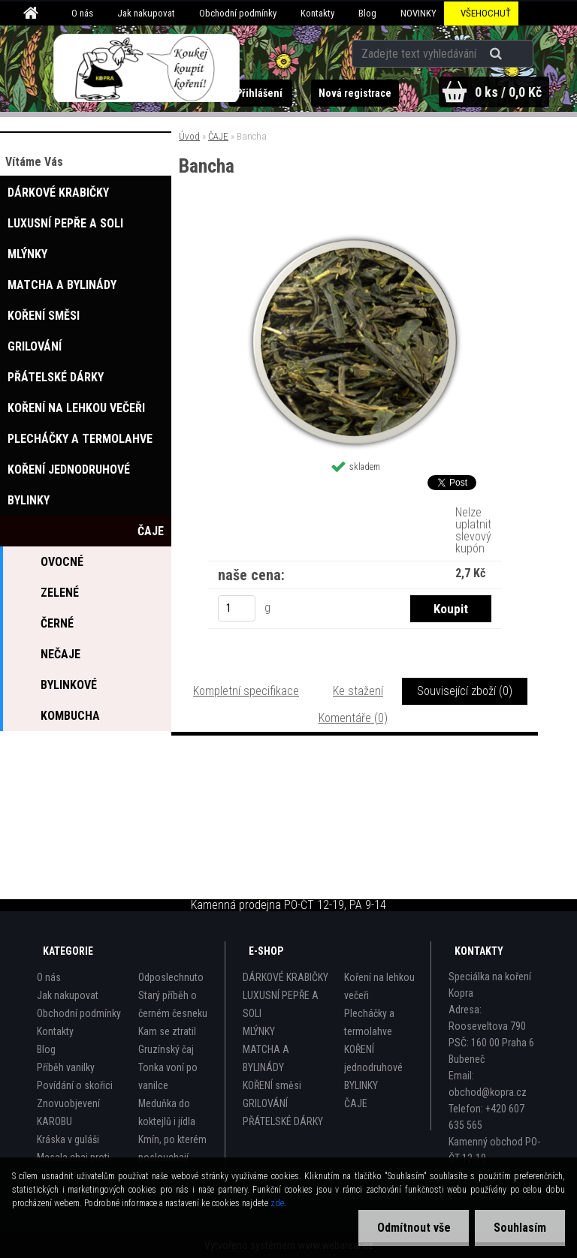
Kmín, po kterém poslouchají (172, 1148)
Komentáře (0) (353, 718)
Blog (367, 13)
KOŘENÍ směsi (272, 1085)
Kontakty (317, 13)
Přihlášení (259, 93)
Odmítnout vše (413, 1227)
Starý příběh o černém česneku (172, 1004)
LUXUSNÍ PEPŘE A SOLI (281, 1004)
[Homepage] (33, 14)
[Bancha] (355, 238)
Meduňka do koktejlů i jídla (166, 1112)
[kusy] (236, 608)
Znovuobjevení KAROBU (68, 1112)
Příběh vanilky (66, 1067)
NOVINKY (418, 13)
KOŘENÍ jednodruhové (373, 1058)
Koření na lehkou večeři (379, 986)
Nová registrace (354, 93)
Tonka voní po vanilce (168, 1076)
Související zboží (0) (464, 691)
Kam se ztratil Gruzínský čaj (167, 1040)
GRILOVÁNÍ (265, 1103)
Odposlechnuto (171, 977)
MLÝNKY (259, 1031)
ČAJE (218, 136)
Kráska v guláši (68, 1139)
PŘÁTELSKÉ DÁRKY (283, 1121)
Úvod (189, 136)
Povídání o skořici (75, 1085)
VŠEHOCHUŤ (486, 13)
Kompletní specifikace (246, 691)
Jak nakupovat (146, 13)
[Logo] (147, 68)
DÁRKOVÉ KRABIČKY (285, 977)
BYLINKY (361, 1085)
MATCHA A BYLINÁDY (266, 1058)
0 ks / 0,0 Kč (508, 92)
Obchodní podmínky (237, 13)
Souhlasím (520, 1227)
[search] (498, 54)
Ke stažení (358, 691)
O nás (82, 13)
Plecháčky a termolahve (369, 1022)
